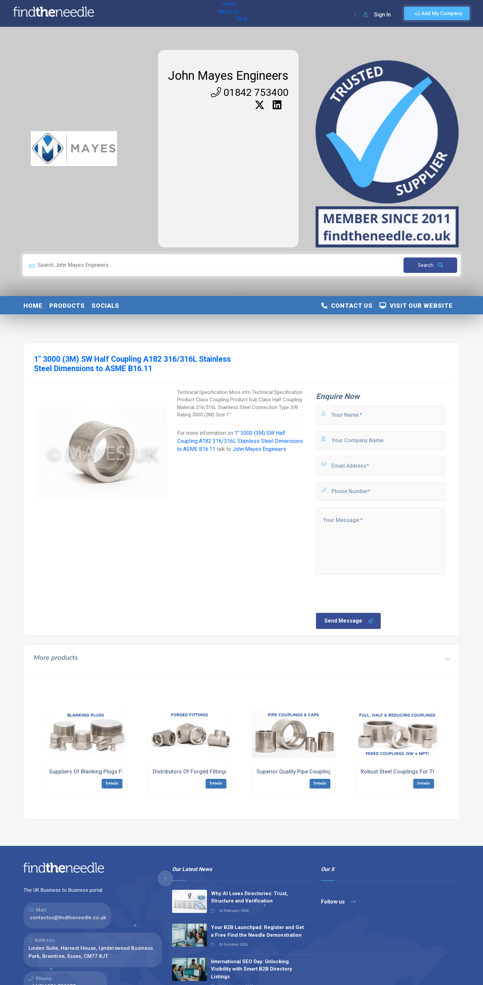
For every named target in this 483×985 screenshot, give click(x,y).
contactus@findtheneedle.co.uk (68, 918)
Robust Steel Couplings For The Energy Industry (419, 771)
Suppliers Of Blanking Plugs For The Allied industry (111, 771)
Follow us (338, 902)
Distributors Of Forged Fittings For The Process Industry (222, 771)
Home (118, 13)
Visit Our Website (416, 305)
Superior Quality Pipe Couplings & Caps (305, 771)
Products (67, 305)
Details (112, 783)
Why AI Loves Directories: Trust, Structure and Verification (249, 897)
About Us (144, 13)
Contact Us (347, 305)
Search (430, 265)
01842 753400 (249, 92)
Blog (167, 13)
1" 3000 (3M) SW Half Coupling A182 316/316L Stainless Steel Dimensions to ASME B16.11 (240, 441)
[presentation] (366, 593)
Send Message (349, 621)
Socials (105, 305)
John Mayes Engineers (228, 76)
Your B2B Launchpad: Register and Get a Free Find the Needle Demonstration (257, 931)
